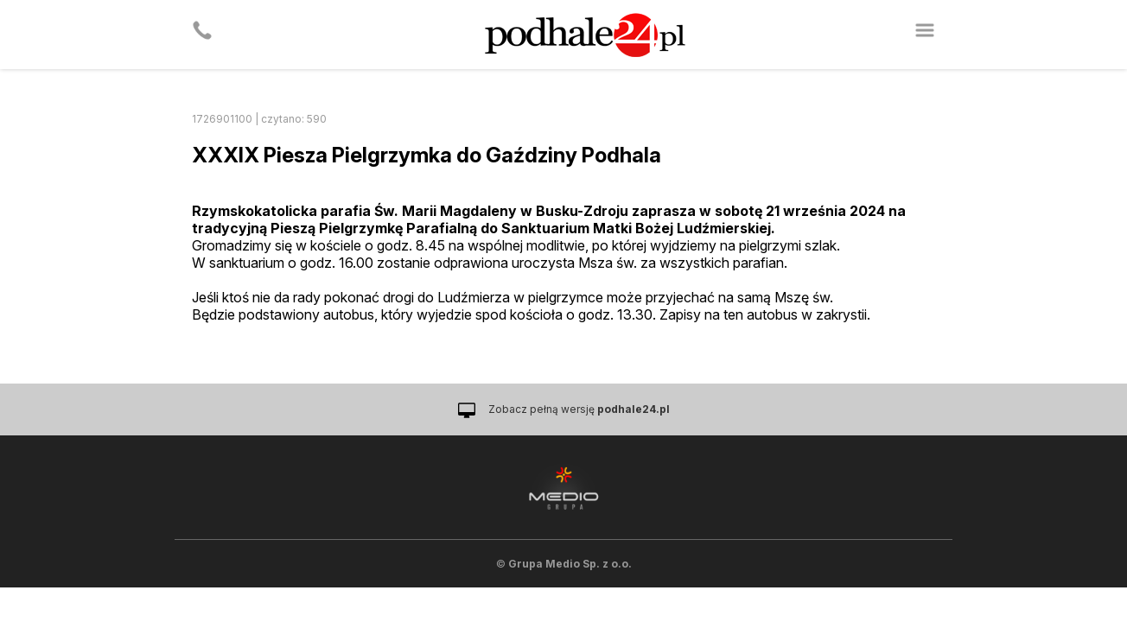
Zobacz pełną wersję (579, 409)
